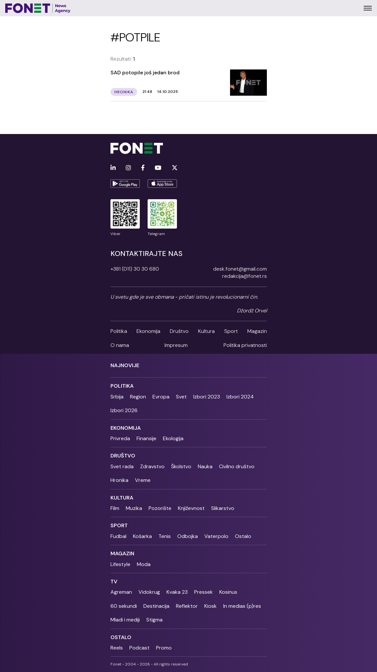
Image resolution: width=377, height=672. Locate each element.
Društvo (179, 331)
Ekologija (173, 438)
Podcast (139, 647)
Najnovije (124, 365)
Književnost (191, 508)
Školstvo (181, 466)
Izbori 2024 (240, 396)
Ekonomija (148, 331)
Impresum (176, 345)
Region (138, 396)
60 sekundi (123, 606)
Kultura (206, 331)
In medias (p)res (242, 606)
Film (114, 508)
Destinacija (156, 606)
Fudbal (118, 536)
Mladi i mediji (125, 619)
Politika (118, 331)
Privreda (120, 438)
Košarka (142, 536)
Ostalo (243, 536)
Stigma (154, 619)
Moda (144, 564)
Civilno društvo (236, 466)
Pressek (203, 592)
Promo (164, 647)
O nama (119, 345)
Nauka (205, 466)
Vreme (143, 480)
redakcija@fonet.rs (244, 276)
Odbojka (187, 536)
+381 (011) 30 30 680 (134, 268)
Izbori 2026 (124, 410)
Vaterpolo (216, 536)
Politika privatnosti (245, 345)
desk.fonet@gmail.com (240, 268)
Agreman (121, 592)
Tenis (164, 536)
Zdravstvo (152, 466)
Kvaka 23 (177, 592)
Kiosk (210, 606)
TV (113, 581)
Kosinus (228, 592)
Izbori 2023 (206, 396)
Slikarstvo (222, 508)
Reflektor (187, 606)
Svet (181, 396)
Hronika (119, 480)
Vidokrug (149, 592)
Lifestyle (120, 564)
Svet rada (122, 466)
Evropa (160, 396)
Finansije (146, 438)
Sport (231, 331)
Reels (116, 647)
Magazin (257, 331)
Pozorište (160, 508)
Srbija (116, 396)
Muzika (134, 508)
